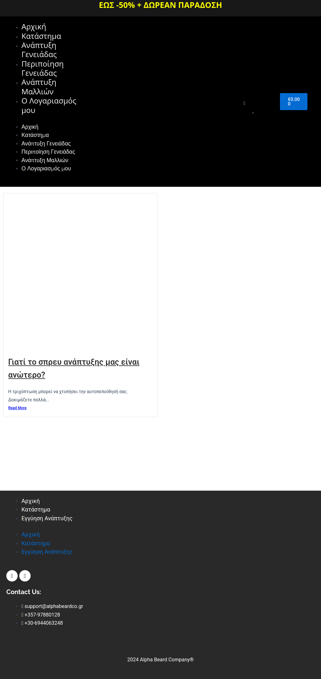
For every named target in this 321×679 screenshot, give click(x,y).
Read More (17, 454)
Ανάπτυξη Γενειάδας (39, 51)
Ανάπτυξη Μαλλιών (38, 89)
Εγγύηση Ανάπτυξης (47, 518)
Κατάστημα (41, 36)
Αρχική (33, 26)
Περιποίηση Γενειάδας (42, 70)
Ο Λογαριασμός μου (48, 108)
